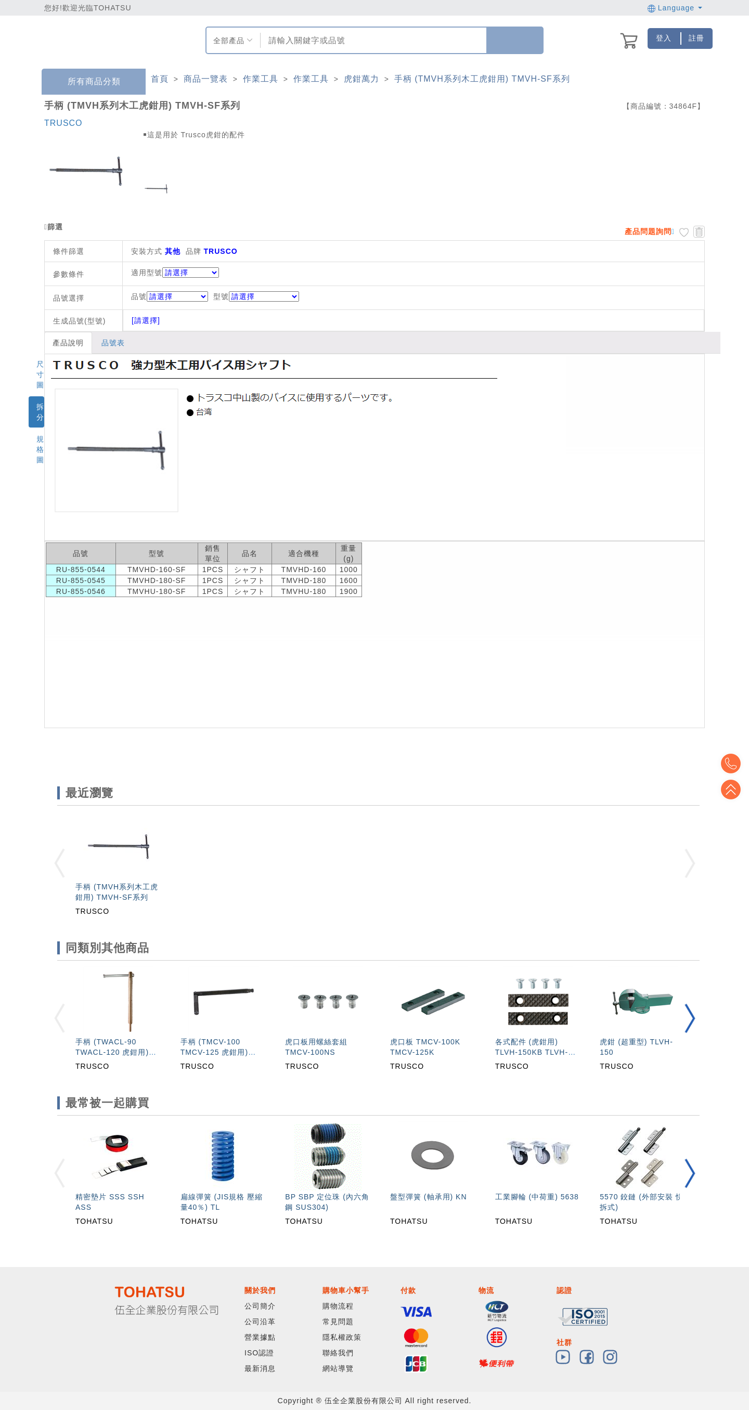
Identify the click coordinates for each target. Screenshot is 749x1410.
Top (733, 789)
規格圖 (40, 449)
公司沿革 (260, 1321)
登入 (663, 38)
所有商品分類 (86, 81)
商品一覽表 (206, 78)
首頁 (160, 78)
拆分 (40, 412)
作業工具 (260, 78)
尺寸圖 (40, 374)
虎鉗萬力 (361, 78)
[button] (690, 1018)
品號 (169, 296)
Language (675, 8)
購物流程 (338, 1306)
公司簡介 (260, 1306)
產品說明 (68, 343)
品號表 (113, 343)
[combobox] (372, 40)
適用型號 (146, 272)
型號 (256, 296)
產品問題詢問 (648, 231)
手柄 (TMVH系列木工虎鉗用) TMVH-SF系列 (482, 78)
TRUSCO (63, 123)
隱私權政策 (341, 1337)
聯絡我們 (338, 1353)
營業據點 (260, 1337)
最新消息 (260, 1368)
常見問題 (338, 1321)
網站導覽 (338, 1368)
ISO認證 (259, 1353)
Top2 (733, 763)
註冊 (696, 38)
